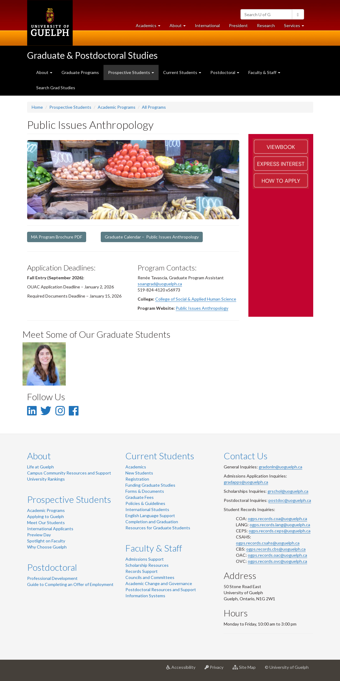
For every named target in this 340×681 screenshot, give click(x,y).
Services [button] (296, 27)
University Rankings (46, 479)
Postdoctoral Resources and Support (160, 589)
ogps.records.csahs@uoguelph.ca (268, 542)
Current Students (159, 455)
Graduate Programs (80, 72)
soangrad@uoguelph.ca (160, 283)
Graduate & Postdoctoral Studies (92, 55)
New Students (139, 472)
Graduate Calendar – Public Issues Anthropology (152, 236)
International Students (147, 509)
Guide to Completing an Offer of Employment (70, 584)
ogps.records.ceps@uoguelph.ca (279, 530)
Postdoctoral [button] (224, 72)
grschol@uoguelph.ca (288, 491)
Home (37, 107)
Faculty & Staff (153, 547)
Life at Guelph (40, 466)
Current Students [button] (182, 72)
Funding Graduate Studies (150, 485)
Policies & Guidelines (145, 503)
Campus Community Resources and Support (69, 472)
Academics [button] (150, 27)
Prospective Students (70, 107)
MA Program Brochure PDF (56, 236)
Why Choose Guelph (47, 546)
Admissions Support (144, 559)
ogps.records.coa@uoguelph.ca (277, 518)
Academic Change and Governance (158, 583)
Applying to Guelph (45, 516)
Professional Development (52, 578)
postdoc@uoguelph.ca (289, 500)
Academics (135, 466)
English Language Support (150, 515)
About (39, 455)
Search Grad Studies (55, 87)
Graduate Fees (139, 497)
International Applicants (50, 528)
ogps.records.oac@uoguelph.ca (277, 555)
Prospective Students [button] (131, 72)
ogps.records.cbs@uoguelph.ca (276, 549)
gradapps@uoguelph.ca (246, 482)
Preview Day (39, 534)
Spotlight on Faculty (46, 540)
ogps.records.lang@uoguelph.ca (280, 524)
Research (268, 27)
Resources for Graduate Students (157, 527)
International (207, 25)
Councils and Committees (149, 577)
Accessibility (183, 669)
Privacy (216, 669)
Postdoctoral (52, 567)
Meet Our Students (46, 522)
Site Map (246, 669)
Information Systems (145, 595)
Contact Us (246, 455)
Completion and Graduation (151, 521)
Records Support (141, 571)
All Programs (154, 107)
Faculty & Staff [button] (264, 72)
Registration (137, 479)
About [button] (180, 27)
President (238, 25)
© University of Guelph (287, 667)
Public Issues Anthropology (202, 308)
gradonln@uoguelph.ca (280, 466)
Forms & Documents (144, 491)
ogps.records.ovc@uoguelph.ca (277, 561)
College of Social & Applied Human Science (195, 299)
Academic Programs (116, 107)
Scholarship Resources (147, 565)
